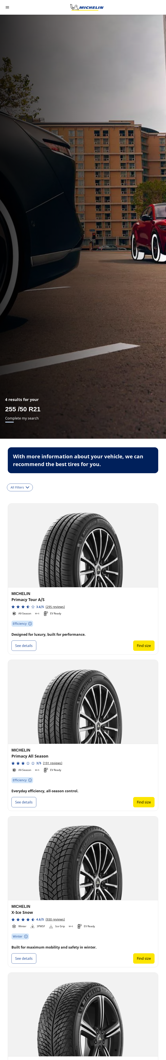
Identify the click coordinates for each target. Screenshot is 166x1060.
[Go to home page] (87, 7)
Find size (144, 645)
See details (24, 645)
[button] (38, 606)
